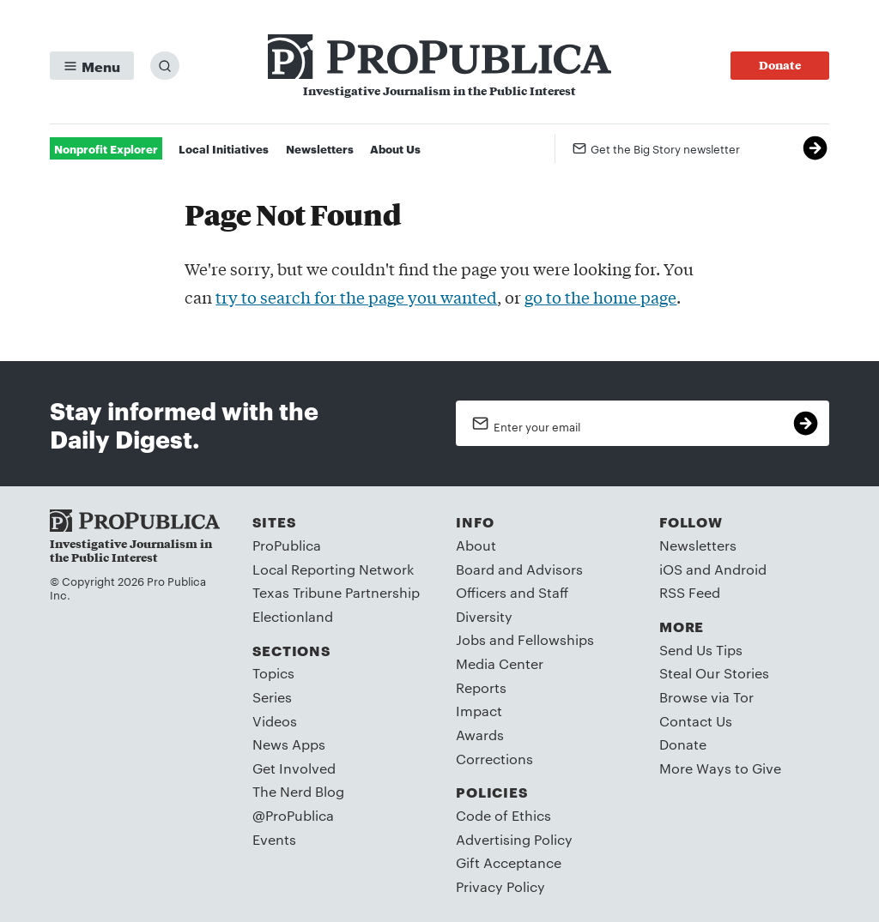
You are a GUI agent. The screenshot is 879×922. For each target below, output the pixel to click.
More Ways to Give (720, 768)
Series (272, 697)
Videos (274, 721)
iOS (670, 569)
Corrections (494, 759)
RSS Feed (689, 592)
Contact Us (695, 721)
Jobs (471, 639)
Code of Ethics (503, 815)
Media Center (499, 663)
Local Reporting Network (333, 569)
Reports (481, 687)
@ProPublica (293, 815)
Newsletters (320, 148)
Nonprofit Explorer (106, 148)
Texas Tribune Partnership (336, 592)
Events (274, 839)
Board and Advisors (519, 569)
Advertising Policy (514, 839)
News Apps (288, 744)
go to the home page (600, 297)
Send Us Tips (701, 650)
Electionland (292, 616)
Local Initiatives (224, 148)
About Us (395, 148)
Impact (479, 711)
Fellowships (556, 639)
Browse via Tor (706, 697)
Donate (682, 744)
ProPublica (286, 545)
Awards (480, 735)
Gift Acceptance (508, 862)
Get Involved (294, 768)
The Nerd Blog (298, 791)
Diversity (484, 616)
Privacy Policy (500, 886)
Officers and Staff (512, 592)
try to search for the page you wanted (356, 297)
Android (740, 569)
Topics (273, 673)
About (476, 545)
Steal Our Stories (714, 673)
